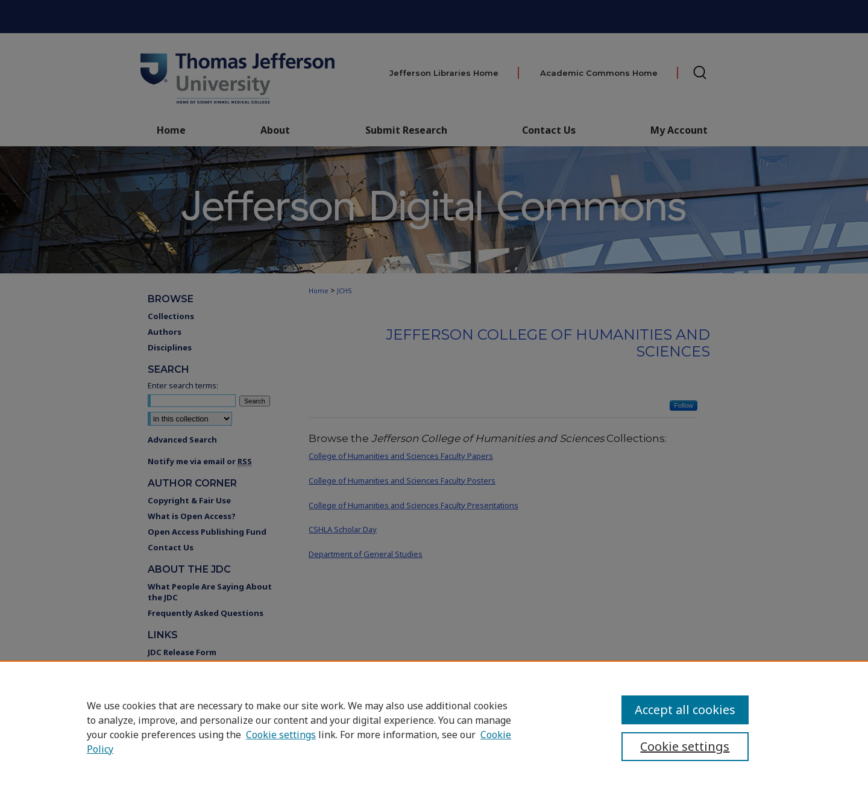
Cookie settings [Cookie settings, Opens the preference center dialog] (684, 746)
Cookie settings (281, 734)
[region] (434, 727)
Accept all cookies (685, 709)
